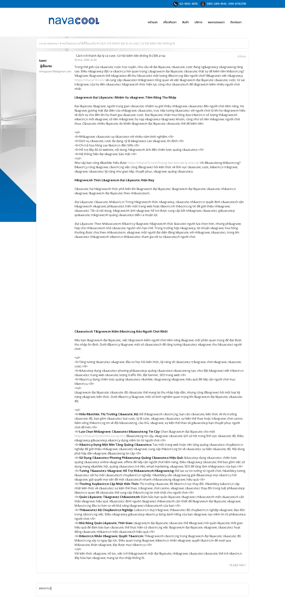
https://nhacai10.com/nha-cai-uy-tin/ (100, 436)
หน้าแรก (153, 22)
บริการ (198, 22)
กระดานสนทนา (49, 43)
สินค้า (185, 22)
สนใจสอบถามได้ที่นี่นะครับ (79, 43)
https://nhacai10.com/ (90, 80)
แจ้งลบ (241, 56)
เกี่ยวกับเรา (169, 22)
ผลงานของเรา (216, 22)
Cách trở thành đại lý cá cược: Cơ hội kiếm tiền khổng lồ (137, 43)
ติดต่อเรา (236, 22)
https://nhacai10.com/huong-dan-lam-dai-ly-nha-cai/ (163, 163)
